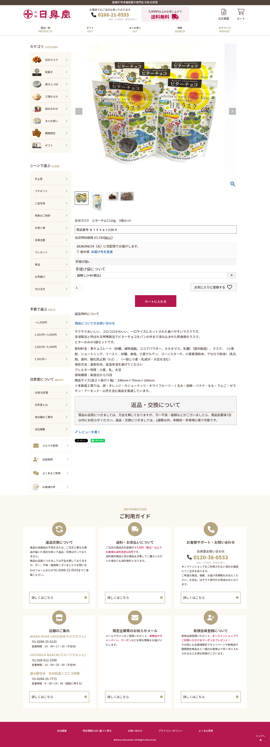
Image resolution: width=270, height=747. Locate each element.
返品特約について (87, 313)
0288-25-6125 (47, 641)
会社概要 (62, 730)
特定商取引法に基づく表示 (97, 730)
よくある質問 (206, 730)
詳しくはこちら (42, 597)
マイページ (225, 27)
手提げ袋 (83, 261)
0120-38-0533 (211, 557)
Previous (78, 111)
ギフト (90, 27)
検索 (179, 27)
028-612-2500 (47, 660)
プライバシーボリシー (170, 730)
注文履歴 (223, 18)
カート (241, 18)
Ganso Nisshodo (125, 739)
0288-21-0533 (113, 14)
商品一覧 (45, 27)
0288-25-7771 (47, 678)
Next (232, 111)
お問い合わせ (135, 730)
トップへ (260, 736)
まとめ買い (135, 27)
